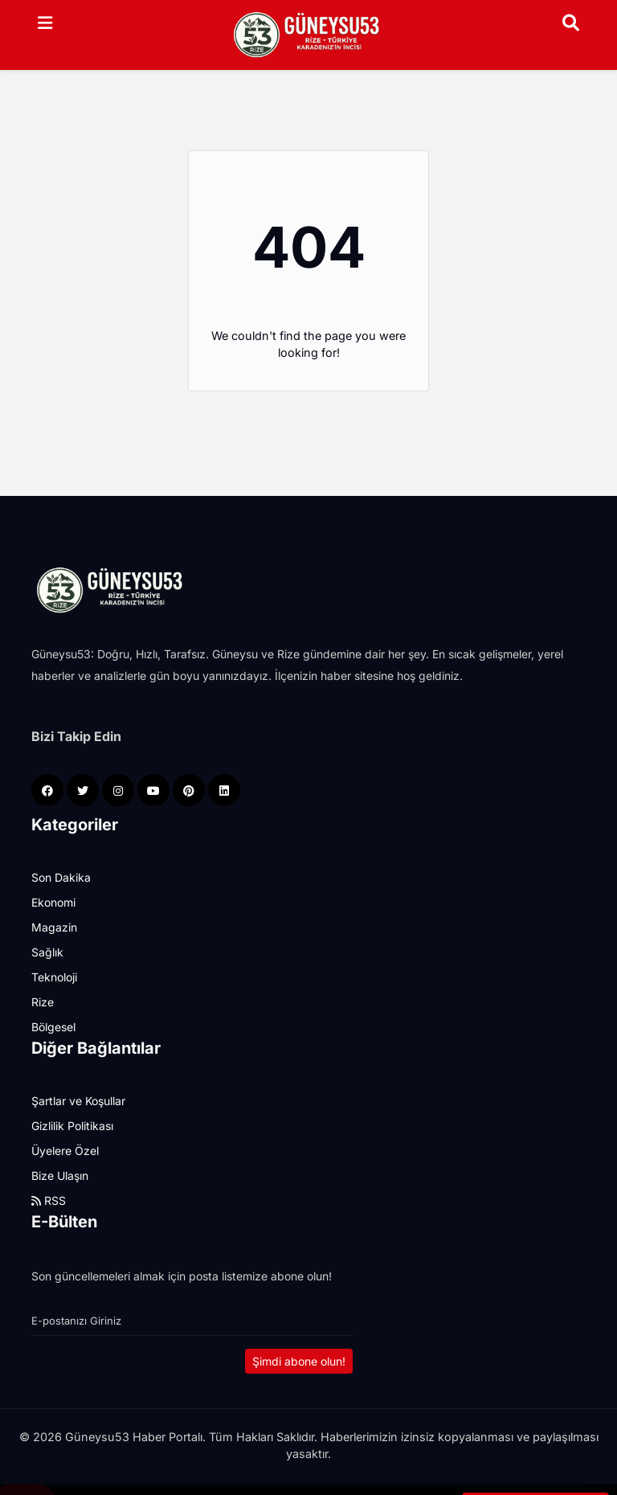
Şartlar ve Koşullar (78, 1101)
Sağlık (47, 952)
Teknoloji (54, 977)
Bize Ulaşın (59, 1175)
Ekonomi (53, 902)
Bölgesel (53, 1027)
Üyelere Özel (65, 1150)
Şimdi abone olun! (298, 1361)
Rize (42, 1002)
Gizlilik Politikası (72, 1126)
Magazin (54, 927)
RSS (48, 1200)
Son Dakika (61, 877)
